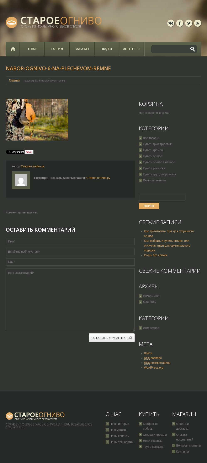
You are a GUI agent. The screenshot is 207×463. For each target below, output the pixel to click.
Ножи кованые (153, 440)
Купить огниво (152, 156)
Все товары (151, 138)
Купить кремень (153, 150)
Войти (148, 353)
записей (153, 358)
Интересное (132, 49)
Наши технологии (121, 442)
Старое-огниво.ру (32, 166)
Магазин (82, 49)
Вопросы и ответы (188, 445)
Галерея (57, 49)
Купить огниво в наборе (159, 162)
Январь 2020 (151, 296)
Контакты (182, 451)
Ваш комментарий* (70, 300)
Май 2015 (149, 302)
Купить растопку (154, 168)
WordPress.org (153, 367)
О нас (32, 49)
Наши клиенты (119, 436)
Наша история (119, 423)
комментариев (157, 363)
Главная (13, 49)
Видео (107, 49)
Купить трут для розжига (159, 174)
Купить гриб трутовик (157, 144)
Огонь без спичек (155, 255)
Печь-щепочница (154, 180)
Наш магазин (118, 430)
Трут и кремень (153, 446)
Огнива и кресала (155, 434)
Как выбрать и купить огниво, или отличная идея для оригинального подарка (167, 245)
